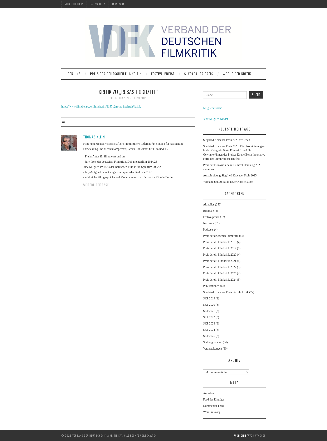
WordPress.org (211, 412)
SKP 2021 (209, 311)
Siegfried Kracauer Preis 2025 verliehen (226, 140)
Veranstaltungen (212, 348)
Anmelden (209, 393)
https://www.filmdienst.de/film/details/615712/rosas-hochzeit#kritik (101, 106)
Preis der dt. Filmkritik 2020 (219, 254)
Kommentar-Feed (213, 405)
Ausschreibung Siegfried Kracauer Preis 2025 (230, 175)
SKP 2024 (209, 329)
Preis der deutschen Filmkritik (116, 73)
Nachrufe (208, 223)
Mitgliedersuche (212, 108)
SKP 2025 (209, 336)
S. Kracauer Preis (198, 73)
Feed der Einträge (213, 399)
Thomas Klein (139, 98)
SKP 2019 (209, 298)
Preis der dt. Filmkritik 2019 (219, 248)
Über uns (72, 73)
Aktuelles (208, 204)
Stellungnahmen (212, 342)
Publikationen (211, 286)
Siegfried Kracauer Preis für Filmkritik (226, 292)
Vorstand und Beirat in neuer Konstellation (228, 181)
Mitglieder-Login (74, 4)
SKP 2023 (209, 323)
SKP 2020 (209, 304)
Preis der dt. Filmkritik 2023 (219, 273)
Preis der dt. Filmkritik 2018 (219, 242)
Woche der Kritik (237, 73)
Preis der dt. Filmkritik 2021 (219, 260)
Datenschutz (97, 4)
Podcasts (208, 229)
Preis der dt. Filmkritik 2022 (219, 267)
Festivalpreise (163, 73)
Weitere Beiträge (96, 185)
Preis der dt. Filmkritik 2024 (219, 279)
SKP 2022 (209, 317)
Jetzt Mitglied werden (216, 118)
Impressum (118, 4)
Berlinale (208, 210)
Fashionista (241, 435)
